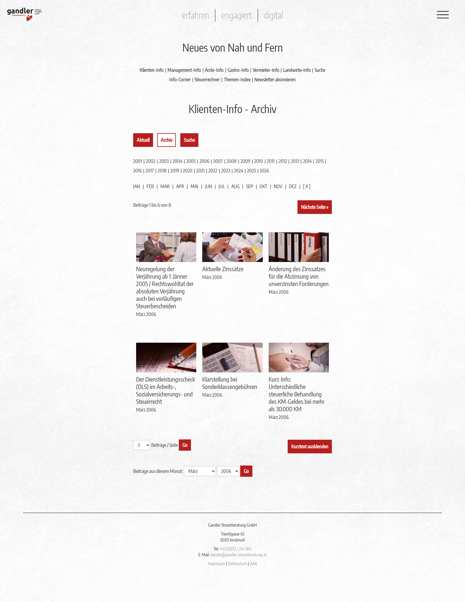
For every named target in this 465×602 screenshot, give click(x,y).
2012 (283, 161)
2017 (150, 171)
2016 (137, 171)
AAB (253, 563)
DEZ (293, 186)
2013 (295, 161)
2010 (258, 161)
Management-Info (184, 70)
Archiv (166, 140)
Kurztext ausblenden (309, 446)
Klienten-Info (152, 70)
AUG (235, 186)
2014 (307, 161)
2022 (212, 171)
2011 (271, 161)
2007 (218, 161)
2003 (164, 161)
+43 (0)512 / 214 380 (235, 548)
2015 (320, 161)
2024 (238, 171)
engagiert (236, 15)
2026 (264, 171)
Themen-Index (237, 79)
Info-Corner (180, 79)
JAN (136, 186)
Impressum (216, 563)
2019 (175, 171)
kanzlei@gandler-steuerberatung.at (239, 554)
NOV (278, 186)
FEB (150, 186)
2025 (251, 171)
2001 (137, 161)
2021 (200, 171)
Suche (320, 70)
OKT (263, 186)
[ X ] (306, 186)
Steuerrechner (207, 79)
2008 (232, 161)
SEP (249, 186)
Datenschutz (237, 563)
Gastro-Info (238, 70)
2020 (187, 171)
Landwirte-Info (297, 70)
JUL (222, 186)
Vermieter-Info (266, 70)
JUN (208, 186)
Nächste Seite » (314, 207)
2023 (225, 171)
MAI (194, 186)
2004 (177, 161)
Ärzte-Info (214, 70)
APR (180, 186)
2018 (162, 171)
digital (273, 15)
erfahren (195, 15)
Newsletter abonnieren (275, 79)
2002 (150, 161)
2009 (245, 161)
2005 (191, 161)
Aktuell (143, 140)
